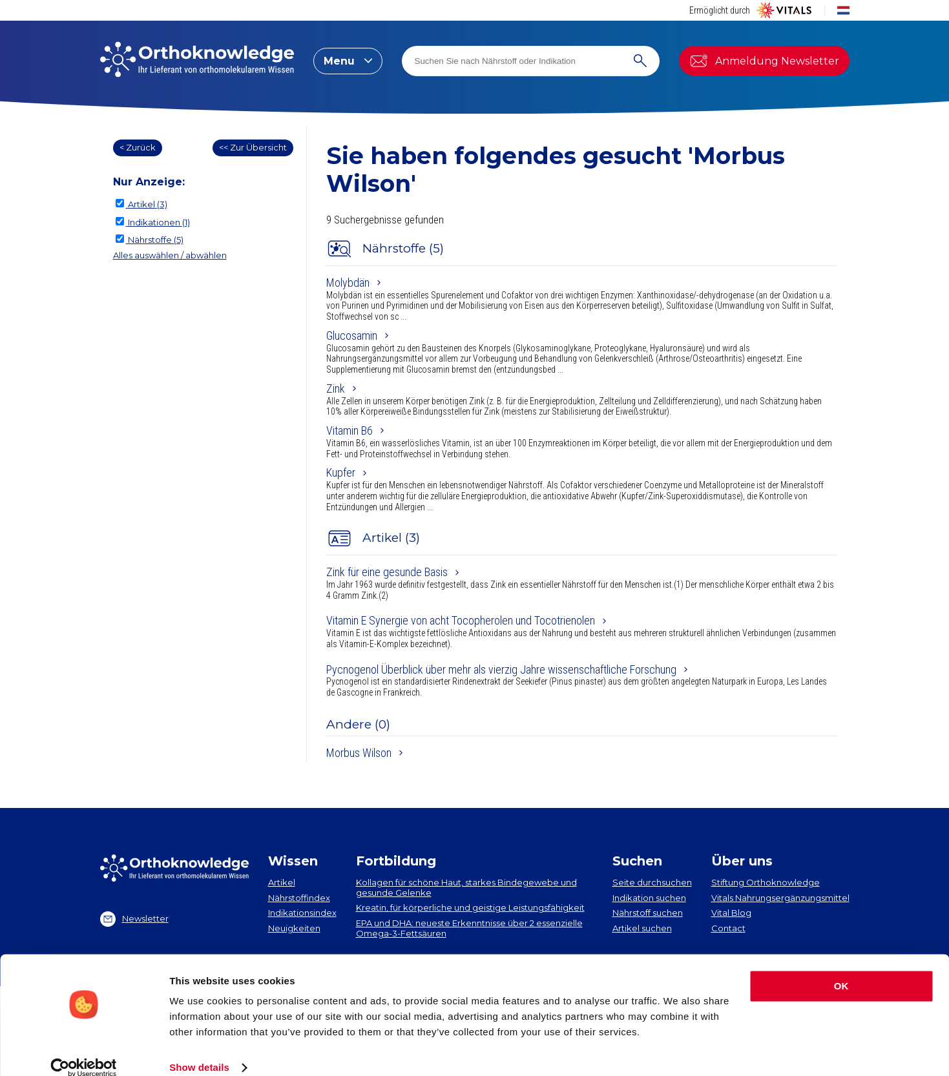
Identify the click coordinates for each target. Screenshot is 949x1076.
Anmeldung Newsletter (764, 60)
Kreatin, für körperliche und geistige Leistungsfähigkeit (470, 907)
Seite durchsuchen (652, 882)
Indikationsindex (302, 912)
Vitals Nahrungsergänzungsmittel (780, 898)
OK (841, 969)
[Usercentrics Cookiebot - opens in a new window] (83, 1050)
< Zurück (138, 147)
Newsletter (134, 919)
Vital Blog (731, 912)
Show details (199, 1050)
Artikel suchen (642, 928)
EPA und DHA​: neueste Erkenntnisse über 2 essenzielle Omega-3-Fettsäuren (469, 928)
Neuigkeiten (294, 928)
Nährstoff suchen (647, 912)
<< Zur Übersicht (253, 147)
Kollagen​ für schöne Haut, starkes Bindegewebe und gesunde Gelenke (466, 887)
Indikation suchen (649, 898)
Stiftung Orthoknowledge (765, 882)
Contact (728, 928)
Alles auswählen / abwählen (170, 255)
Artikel (281, 882)
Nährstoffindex (299, 898)
